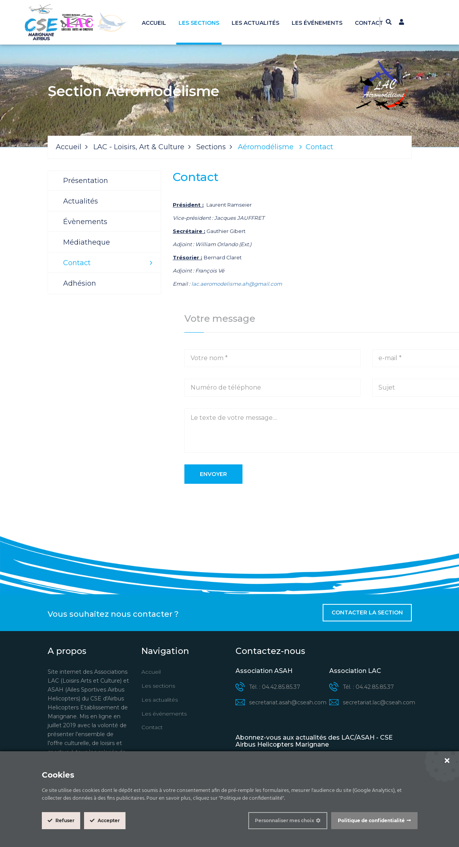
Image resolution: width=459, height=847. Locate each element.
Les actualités (255, 22)
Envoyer (213, 474)
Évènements (85, 221)
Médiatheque (86, 242)
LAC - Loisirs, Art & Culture (138, 147)
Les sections (199, 22)
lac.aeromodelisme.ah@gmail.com (236, 284)
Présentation (85, 180)
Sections (211, 147)
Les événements (317, 22)
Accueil (154, 22)
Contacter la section (367, 612)
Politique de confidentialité (371, 820)
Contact (369, 22)
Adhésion (79, 283)
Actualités (80, 201)
